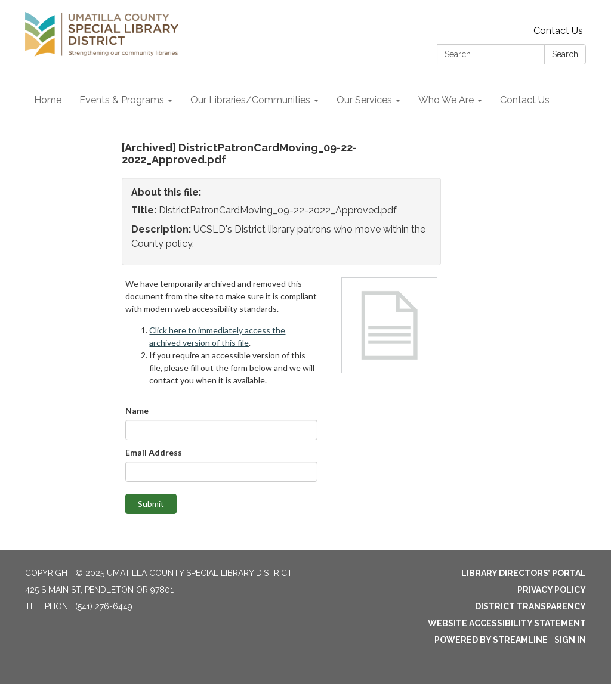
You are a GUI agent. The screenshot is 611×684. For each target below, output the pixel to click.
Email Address (153, 452)
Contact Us (558, 30)
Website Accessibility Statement (507, 623)
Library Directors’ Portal (523, 573)
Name (137, 411)
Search (565, 54)
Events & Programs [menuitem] (121, 100)
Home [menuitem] (47, 100)
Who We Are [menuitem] (446, 100)
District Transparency (530, 606)
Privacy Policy (551, 590)
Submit (151, 504)
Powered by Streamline (491, 640)
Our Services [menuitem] (364, 100)
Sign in (570, 640)
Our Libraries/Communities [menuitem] (250, 100)
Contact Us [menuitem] (525, 100)
